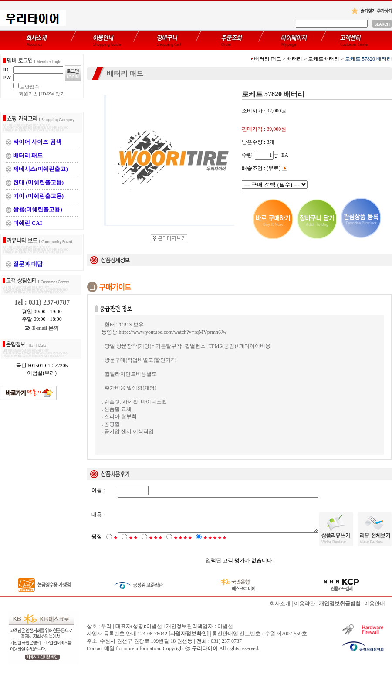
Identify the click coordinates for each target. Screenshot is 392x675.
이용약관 (304, 611)
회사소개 (280, 611)
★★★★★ (215, 545)
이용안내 (374, 611)
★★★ (156, 545)
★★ (133, 545)
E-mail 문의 (42, 328)
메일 (109, 656)
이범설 (225, 634)
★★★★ (183, 545)
